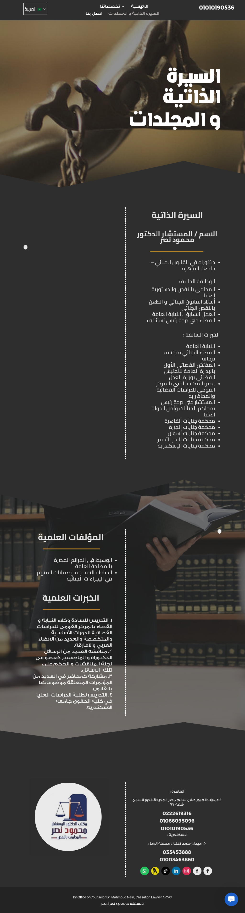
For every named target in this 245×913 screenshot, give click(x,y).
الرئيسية (139, 7)
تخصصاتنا (108, 7)
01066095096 (208, 821)
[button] (231, 899)
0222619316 (208, 813)
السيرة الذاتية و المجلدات (133, 14)
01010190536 (216, 7)
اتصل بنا (94, 14)
